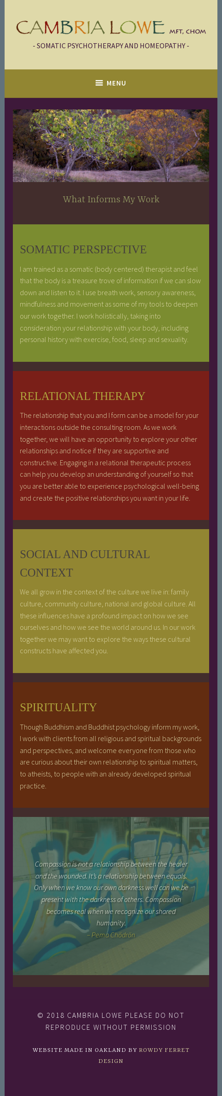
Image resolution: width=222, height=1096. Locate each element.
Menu (116, 83)
